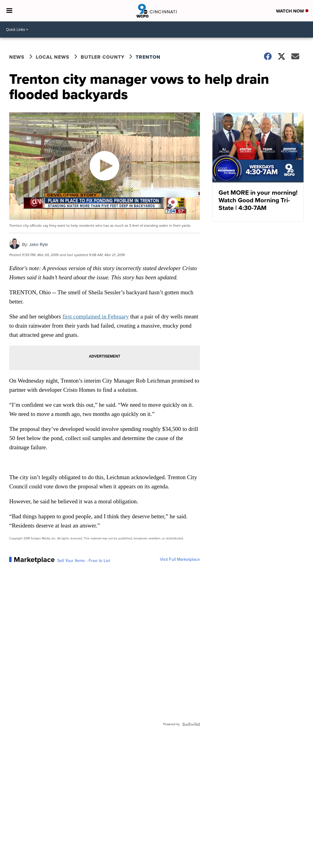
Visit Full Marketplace (180, 559)
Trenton (148, 57)
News (16, 57)
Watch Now (292, 11)
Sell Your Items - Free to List (83, 561)
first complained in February (95, 316)
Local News (52, 57)
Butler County (102, 57)
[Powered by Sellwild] (191, 724)
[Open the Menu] (9, 10)
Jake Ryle (38, 244)
